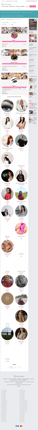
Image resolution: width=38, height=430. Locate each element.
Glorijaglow (7, 306)
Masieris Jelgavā (22, 414)
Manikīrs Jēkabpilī (22, 393)
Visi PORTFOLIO (12, 6)
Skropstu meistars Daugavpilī (24, 402)
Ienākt (27, 6)
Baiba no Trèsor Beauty (21, 113)
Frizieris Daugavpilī (3, 391)
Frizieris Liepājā (3, 396)
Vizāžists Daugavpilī (4, 412)
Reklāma (14, 378)
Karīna (7, 130)
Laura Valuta (21, 218)
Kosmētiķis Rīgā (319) (4, 400)
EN (4, 1)
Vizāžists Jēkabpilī (3, 415)
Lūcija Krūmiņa (21, 341)
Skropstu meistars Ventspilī (23, 410)
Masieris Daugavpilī (22, 412)
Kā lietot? (10, 378)
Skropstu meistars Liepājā (23, 406)
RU (3, 1)
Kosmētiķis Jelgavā (3, 403)
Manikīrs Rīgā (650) (22, 390)
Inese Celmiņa (7, 183)
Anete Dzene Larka (21, 201)
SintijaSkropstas (7, 253)
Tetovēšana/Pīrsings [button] (20, 16)
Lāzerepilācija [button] (4, 16)
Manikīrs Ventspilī (22, 399)
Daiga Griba (7, 165)
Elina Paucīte (7, 113)
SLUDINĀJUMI (22, 6)
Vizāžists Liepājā (3, 417)
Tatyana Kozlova (21, 165)
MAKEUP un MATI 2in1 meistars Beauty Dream (33, 51)
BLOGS (3, 6)
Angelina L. (33, 66)
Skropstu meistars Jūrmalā (23, 405)
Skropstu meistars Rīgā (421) (24, 400)
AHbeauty (21, 323)
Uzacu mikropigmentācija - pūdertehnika (33, 21)
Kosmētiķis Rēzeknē (4, 408)
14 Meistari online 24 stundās (12, 1)
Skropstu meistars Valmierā (23, 409)
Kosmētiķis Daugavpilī (4, 402)
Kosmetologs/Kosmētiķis (10, 19)
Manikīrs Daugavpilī (22, 391)
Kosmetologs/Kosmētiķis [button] (15, 12)
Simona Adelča (7, 218)
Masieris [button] (9, 16)
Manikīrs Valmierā (22, 398)
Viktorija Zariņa (13, 62)
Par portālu (5, 378)
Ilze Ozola (21, 148)
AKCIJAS (6, 6)
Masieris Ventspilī (22, 421)
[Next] (17, 367)
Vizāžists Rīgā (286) (3, 411)
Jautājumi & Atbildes (25, 378)
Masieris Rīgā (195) (22, 411)
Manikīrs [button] (7, 12)
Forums (17, 6)
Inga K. (13, 40)
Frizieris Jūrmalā (3, 394)
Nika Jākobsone (33, 90)
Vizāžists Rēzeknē (3, 418)
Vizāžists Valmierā (3, 420)
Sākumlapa (3, 19)
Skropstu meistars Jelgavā (23, 403)
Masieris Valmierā (22, 420)
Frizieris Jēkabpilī (3, 393)
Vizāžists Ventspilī (3, 421)
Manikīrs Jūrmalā (22, 394)
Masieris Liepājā (22, 417)
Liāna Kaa (7, 271)
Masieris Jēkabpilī (22, 415)
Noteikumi (19, 378)
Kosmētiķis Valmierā (4, 409)
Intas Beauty (21, 306)
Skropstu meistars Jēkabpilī (23, 404)
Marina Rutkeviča (21, 236)
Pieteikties (24, 44)
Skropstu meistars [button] (24, 12)
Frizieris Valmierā (3, 398)
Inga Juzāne (21, 130)
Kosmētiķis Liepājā (3, 406)
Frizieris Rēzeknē (3, 397)
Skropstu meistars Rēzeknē (23, 408)
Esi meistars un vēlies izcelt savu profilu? (14, 96)
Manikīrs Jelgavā (22, 392)
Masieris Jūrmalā (22, 416)
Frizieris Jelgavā (3, 392)
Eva (7, 288)
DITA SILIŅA (7, 341)
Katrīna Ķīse (21, 253)
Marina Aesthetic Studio (7, 148)
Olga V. (13, 85)
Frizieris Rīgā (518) (3, 390)
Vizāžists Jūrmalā (3, 416)
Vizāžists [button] (31, 12)
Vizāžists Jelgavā (3, 414)
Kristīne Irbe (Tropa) (21, 271)
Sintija (7, 201)
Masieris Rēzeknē (22, 418)
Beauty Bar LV (33, 55)
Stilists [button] (13, 16)
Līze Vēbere (7, 358)
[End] (20, 367)
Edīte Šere (7, 236)
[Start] (9, 367)
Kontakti (32, 378)
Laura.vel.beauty (33, 97)
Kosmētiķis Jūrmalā (3, 405)
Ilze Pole (7, 323)
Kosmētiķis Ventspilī (4, 410)
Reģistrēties (32, 6)
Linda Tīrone (21, 288)
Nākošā (14, 364)
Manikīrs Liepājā (22, 396)
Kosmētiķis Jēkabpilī (4, 404)
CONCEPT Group (28, 384)
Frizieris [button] (3, 12)
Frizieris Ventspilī (3, 399)
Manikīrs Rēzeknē (22, 397)
